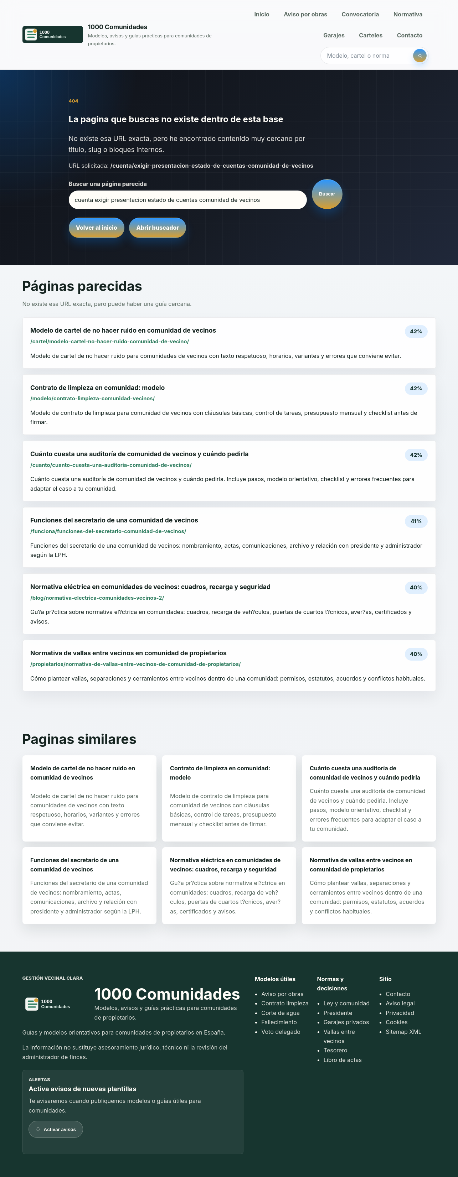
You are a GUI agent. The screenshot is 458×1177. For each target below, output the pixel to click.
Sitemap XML (403, 1031)
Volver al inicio (96, 227)
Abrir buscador (158, 227)
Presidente (338, 1012)
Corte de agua (280, 1012)
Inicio (261, 14)
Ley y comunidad (347, 1003)
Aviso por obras (305, 14)
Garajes (334, 35)
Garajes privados (346, 1022)
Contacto (410, 35)
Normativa (407, 14)
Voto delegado (280, 1031)
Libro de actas (343, 1059)
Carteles (370, 35)
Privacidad (400, 1012)
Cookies (396, 1022)
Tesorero (336, 1050)
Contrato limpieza (285, 1003)
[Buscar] (420, 55)
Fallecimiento (279, 1022)
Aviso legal (400, 1003)
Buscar (327, 194)
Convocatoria (360, 14)
